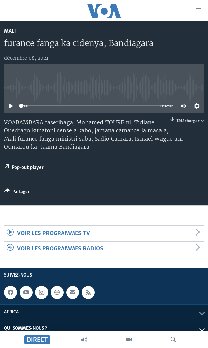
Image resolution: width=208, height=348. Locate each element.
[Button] (17, 192)
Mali (10, 31)
